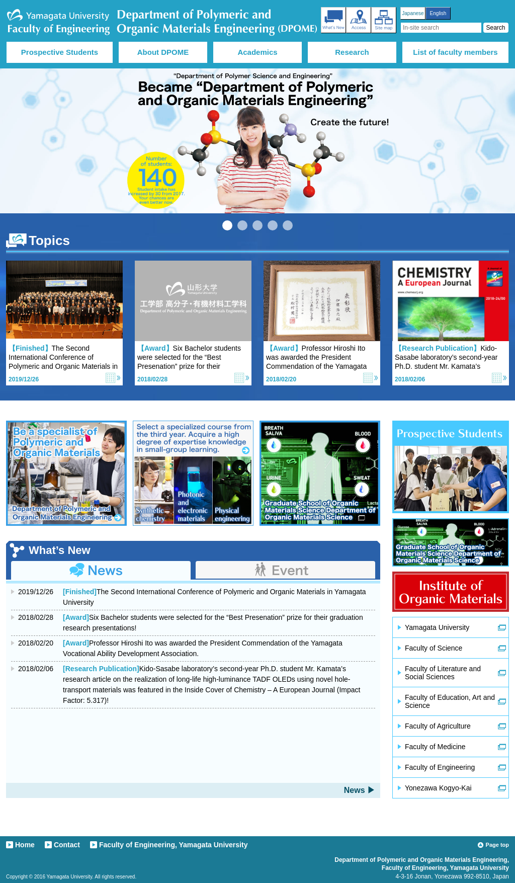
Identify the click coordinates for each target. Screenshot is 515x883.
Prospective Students (59, 52)
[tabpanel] (257, 140)
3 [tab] (257, 225)
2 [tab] (242, 225)
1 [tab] (227, 225)
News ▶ (359, 790)
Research (352, 52)
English (438, 13)
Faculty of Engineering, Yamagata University (173, 845)
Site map (383, 20)
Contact (67, 845)
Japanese (412, 13)
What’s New (333, 20)
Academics (257, 52)
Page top (497, 845)
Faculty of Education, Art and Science (450, 701)
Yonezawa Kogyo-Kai (438, 788)
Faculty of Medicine (435, 747)
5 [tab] (288, 225)
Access (358, 20)
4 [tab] (273, 225)
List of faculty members (455, 52)
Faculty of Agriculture (438, 726)
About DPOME (163, 52)
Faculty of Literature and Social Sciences (443, 673)
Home (25, 845)
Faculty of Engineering (440, 767)
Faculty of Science (433, 648)
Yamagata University (437, 627)
